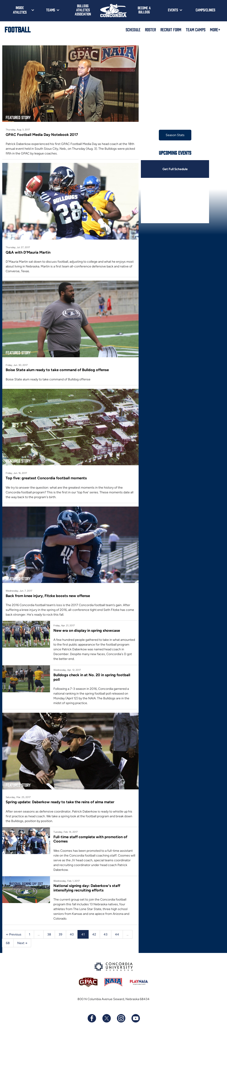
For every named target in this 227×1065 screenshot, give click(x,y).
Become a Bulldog (144, 9)
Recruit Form (170, 29)
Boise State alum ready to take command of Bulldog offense (57, 369)
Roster (150, 29)
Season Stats (175, 135)
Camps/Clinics (205, 9)
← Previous (13, 934)
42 (94, 934)
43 (105, 934)
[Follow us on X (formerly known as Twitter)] (106, 1018)
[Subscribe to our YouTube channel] (135, 1018)
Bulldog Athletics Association (83, 9)
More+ (215, 29)
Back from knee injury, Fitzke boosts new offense (48, 595)
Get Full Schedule (175, 169)
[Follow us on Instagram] (121, 1018)
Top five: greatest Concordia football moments (46, 478)
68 (8, 943)
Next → (22, 943)
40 (72, 934)
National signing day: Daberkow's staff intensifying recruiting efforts (86, 888)
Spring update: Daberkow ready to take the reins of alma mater (60, 802)
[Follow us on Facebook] (92, 1018)
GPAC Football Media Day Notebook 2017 (42, 134)
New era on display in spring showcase (86, 630)
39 (60, 934)
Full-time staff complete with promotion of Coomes (90, 839)
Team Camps (195, 29)
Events (173, 9)
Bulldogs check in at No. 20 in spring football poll (91, 677)
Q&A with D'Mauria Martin (28, 252)
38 (49, 934)
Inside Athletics (20, 9)
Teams (50, 9)
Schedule (133, 29)
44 (117, 934)
